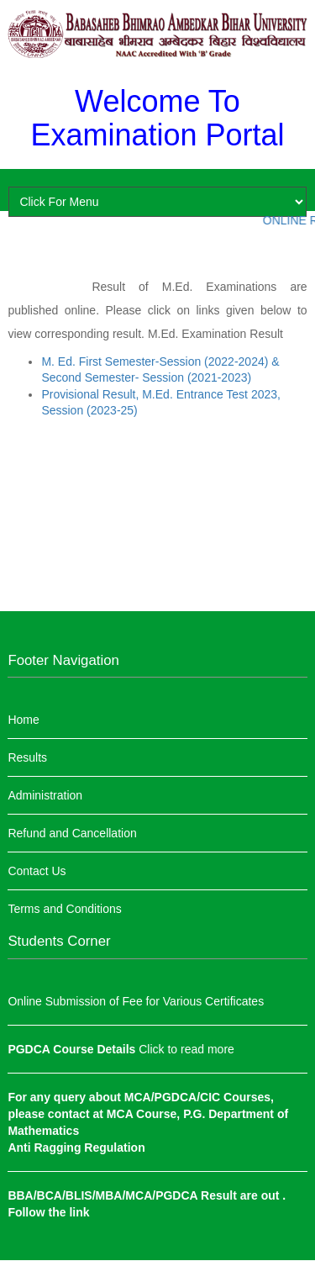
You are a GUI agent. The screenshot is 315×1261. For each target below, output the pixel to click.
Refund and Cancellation (72, 833)
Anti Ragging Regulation (76, 1147)
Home (23, 719)
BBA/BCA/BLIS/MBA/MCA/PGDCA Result (123, 1195)
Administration (45, 795)
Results (27, 757)
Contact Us (37, 871)
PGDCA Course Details (73, 1049)
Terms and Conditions (64, 908)
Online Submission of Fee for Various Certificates (136, 1001)
